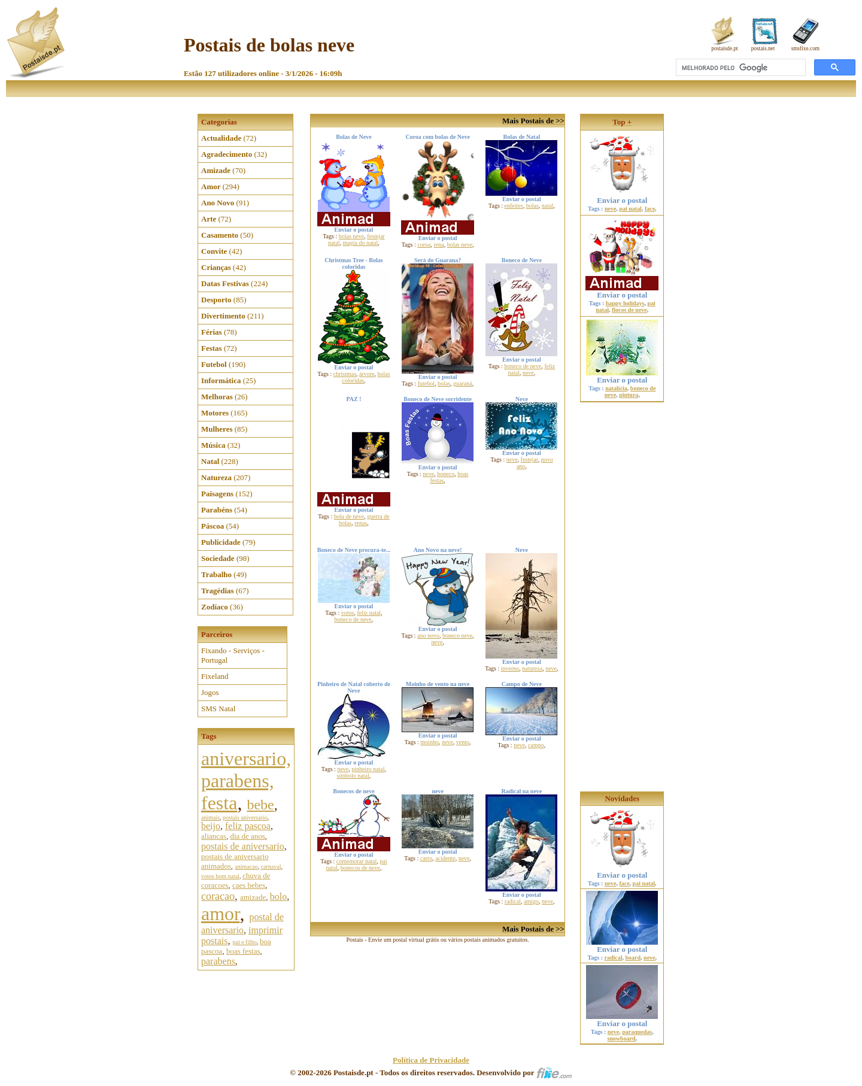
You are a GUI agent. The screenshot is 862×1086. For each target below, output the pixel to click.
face (650, 208)
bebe (260, 804)
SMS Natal (218, 708)
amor (220, 913)
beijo (210, 826)
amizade (253, 897)
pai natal (630, 208)
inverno (510, 668)
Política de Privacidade (431, 1059)
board (633, 957)
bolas (532, 205)
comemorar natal (356, 861)
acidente (445, 858)
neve (528, 372)
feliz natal (369, 612)
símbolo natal (353, 775)
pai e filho (244, 942)
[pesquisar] (739, 67)
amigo (531, 901)
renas (360, 523)
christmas (344, 374)
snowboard (621, 1038)
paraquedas (637, 1032)
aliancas (213, 836)
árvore (367, 374)
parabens (218, 961)
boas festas (243, 951)
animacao (246, 866)
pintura (628, 395)
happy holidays (625, 303)
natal (547, 205)
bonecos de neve (360, 867)
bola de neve (349, 516)
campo (536, 745)
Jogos (210, 692)
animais (210, 817)
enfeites (514, 205)
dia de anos (247, 836)
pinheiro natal (367, 769)
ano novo (428, 635)
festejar (529, 459)
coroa (423, 244)
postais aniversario (245, 817)
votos (347, 612)
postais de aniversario (242, 846)
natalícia (616, 388)
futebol (426, 383)
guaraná (462, 383)
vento (462, 742)
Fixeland (215, 676)
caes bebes (248, 885)
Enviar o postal (622, 197)
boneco (445, 474)
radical (513, 901)
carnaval (271, 866)
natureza (532, 668)
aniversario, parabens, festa (246, 781)
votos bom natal (220, 876)
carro (426, 858)
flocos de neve (629, 310)
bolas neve (352, 236)
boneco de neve (522, 366)
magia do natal (360, 242)
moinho (429, 742)
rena (438, 244)
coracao (218, 896)
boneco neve (457, 635)
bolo (278, 896)
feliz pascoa (248, 826)
